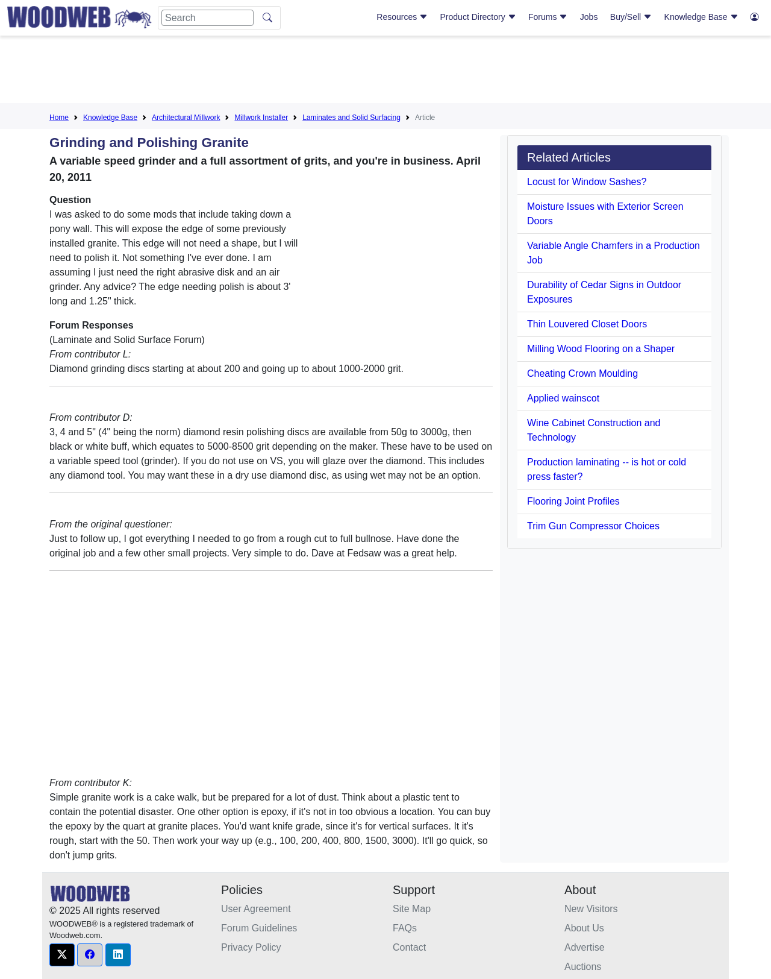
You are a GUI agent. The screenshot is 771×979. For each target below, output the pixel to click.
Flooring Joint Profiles (573, 501)
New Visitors (591, 909)
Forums (547, 17)
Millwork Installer (261, 117)
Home (59, 117)
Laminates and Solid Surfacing (351, 117)
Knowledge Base (701, 17)
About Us (584, 928)
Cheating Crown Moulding (582, 373)
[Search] (207, 18)
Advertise (584, 947)
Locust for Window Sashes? (586, 182)
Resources (402, 17)
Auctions (582, 967)
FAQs (405, 928)
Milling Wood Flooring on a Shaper (601, 349)
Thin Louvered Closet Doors (587, 324)
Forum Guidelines (259, 928)
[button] (62, 954)
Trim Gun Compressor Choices (593, 526)
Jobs (589, 17)
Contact (409, 947)
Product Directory (478, 17)
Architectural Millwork (186, 117)
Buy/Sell (631, 17)
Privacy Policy (251, 947)
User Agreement (256, 909)
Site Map (412, 909)
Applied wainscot (563, 398)
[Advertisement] (385, 72)
